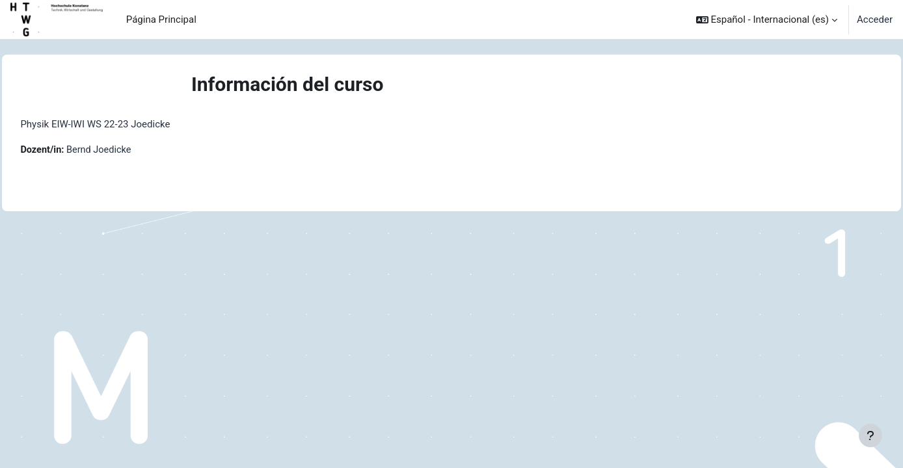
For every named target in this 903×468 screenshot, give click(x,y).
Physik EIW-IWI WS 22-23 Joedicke (124, 124)
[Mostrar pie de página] (870, 435)
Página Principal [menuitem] (161, 19)
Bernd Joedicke (130, 150)
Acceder (875, 19)
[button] (767, 19)
